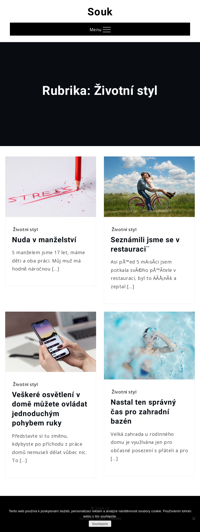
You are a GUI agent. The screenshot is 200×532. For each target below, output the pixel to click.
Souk (100, 12)
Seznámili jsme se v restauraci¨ (145, 244)
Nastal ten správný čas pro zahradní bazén (143, 411)
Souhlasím (100, 524)
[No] (193, 518)
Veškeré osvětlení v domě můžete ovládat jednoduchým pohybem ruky (49, 408)
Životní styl (25, 229)
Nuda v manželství (44, 239)
